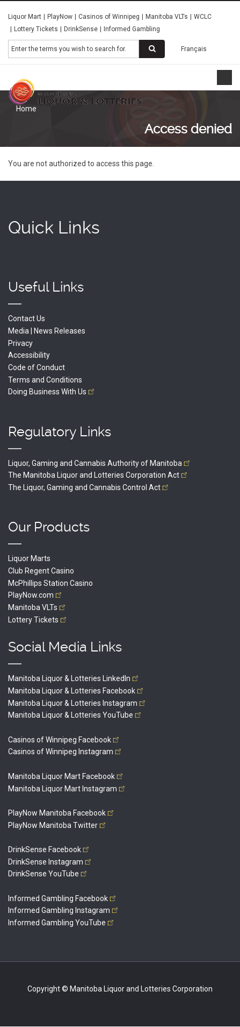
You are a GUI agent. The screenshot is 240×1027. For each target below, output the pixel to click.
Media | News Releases (46, 331)
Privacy (20, 343)
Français (194, 49)
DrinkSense (81, 29)
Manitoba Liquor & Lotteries (74, 678)
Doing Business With (52, 391)
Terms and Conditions (45, 380)
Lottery (38, 619)
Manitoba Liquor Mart (66, 776)
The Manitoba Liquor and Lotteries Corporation (98, 475)
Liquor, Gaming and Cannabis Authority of (100, 463)
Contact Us (26, 318)
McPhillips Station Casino (50, 583)
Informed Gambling (132, 29)
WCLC (203, 16)
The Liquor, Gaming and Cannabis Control (89, 487)
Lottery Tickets (36, 29)
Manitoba (37, 607)
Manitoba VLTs (167, 16)
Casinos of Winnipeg (109, 16)
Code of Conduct (36, 367)
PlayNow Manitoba (61, 813)
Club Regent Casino (41, 570)
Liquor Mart (24, 16)
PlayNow (59, 16)
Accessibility (29, 355)
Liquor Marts (29, 558)
